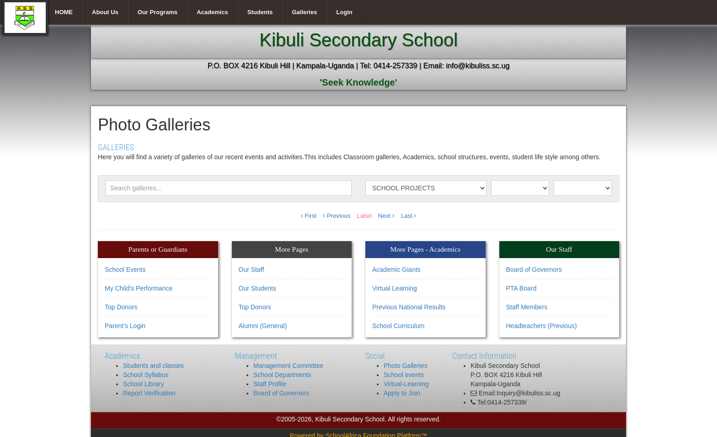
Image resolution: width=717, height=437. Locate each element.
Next (386, 215)
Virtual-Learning (406, 384)
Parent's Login (125, 325)
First (309, 215)
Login (344, 12)
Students (260, 12)
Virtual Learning (394, 288)
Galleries (304, 12)
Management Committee (288, 365)
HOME (64, 12)
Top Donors (121, 307)
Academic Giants (396, 269)
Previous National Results (408, 307)
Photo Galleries (406, 365)
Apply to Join (402, 393)
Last (409, 215)
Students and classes (153, 365)
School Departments (282, 374)
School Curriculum (398, 325)
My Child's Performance (138, 288)
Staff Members (527, 307)
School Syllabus (146, 374)
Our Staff (251, 269)
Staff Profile (269, 384)
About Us (105, 12)
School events (404, 374)
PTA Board (521, 288)
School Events (125, 269)
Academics (212, 12)
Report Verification (149, 393)
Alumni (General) (263, 325)
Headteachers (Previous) (541, 325)
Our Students (258, 288)
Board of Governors (534, 269)
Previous (336, 215)
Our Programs (157, 12)
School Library (143, 384)
